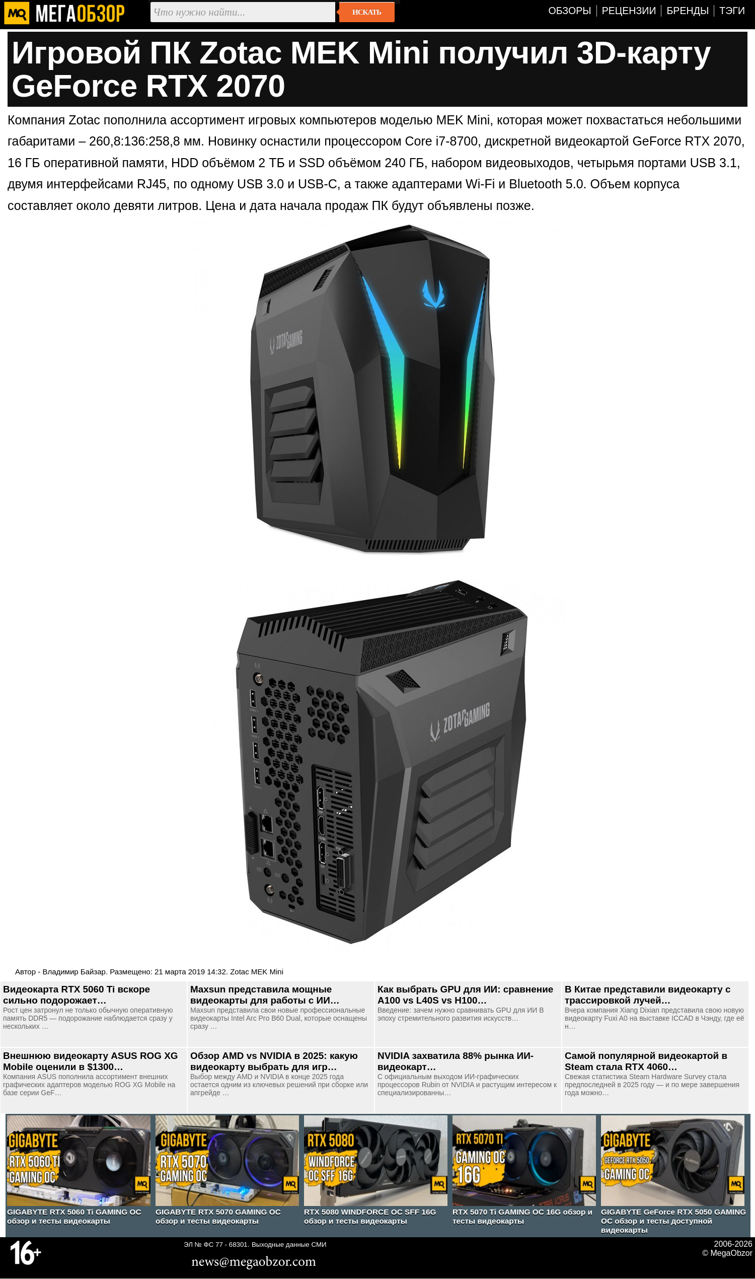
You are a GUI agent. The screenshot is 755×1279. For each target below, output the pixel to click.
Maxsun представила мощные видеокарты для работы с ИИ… (265, 995)
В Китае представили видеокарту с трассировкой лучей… (648, 995)
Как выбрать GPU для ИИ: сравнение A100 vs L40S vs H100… (465, 995)
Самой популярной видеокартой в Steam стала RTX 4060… (646, 1061)
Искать (366, 12)
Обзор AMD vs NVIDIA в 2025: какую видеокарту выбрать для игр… (274, 1061)
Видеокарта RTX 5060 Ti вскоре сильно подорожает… (76, 995)
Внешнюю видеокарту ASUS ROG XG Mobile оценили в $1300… (90, 1061)
